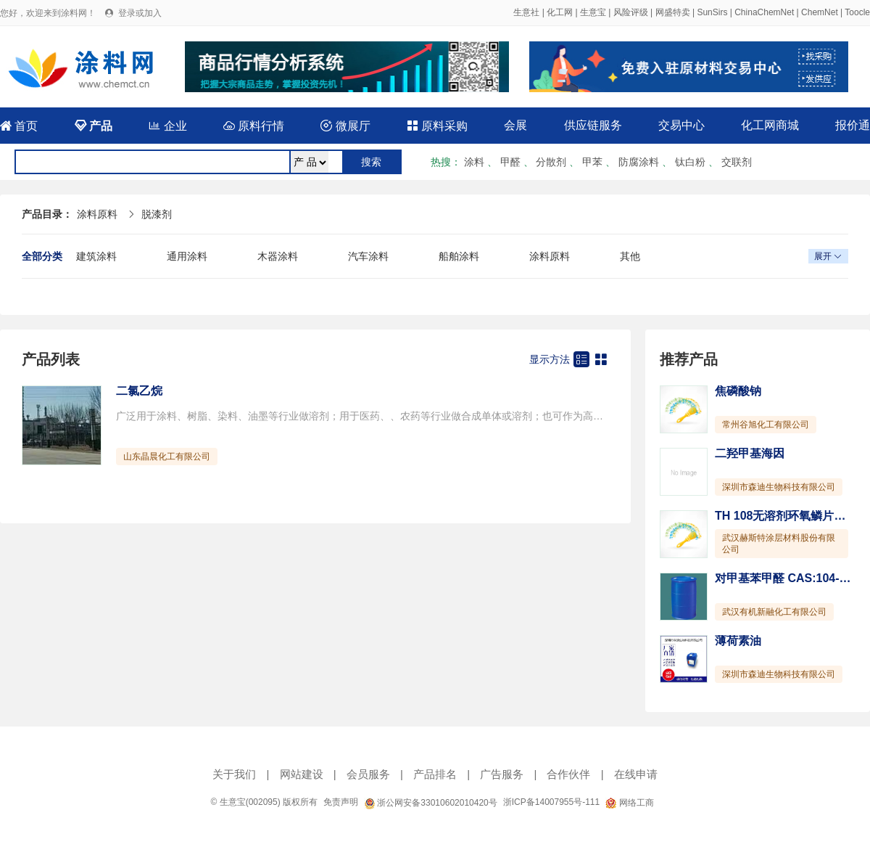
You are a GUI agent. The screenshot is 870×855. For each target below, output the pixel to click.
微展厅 (345, 126)
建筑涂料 (96, 256)
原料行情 (253, 126)
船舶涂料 (459, 256)
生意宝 (593, 12)
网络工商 (629, 803)
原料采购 (437, 126)
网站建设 (301, 774)
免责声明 (340, 802)
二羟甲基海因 (749, 453)
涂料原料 (97, 214)
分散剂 (551, 162)
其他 (630, 256)
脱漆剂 (156, 214)
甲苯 (592, 162)
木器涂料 (277, 256)
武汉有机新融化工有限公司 (774, 612)
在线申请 (636, 774)
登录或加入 (140, 13)
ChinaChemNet (764, 12)
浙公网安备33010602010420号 (430, 803)
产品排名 (435, 774)
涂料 (474, 162)
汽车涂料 (368, 256)
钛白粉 (690, 162)
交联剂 (736, 162)
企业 (167, 126)
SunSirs (712, 12)
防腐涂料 (638, 162)
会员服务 (368, 774)
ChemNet (819, 12)
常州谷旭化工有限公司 (765, 425)
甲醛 (510, 162)
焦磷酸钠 (738, 391)
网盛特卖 (672, 12)
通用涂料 (187, 256)
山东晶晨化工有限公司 (166, 456)
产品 (93, 126)
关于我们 (234, 774)
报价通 (852, 125)
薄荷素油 (738, 640)
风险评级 (630, 12)
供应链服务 (593, 125)
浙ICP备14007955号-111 (551, 802)
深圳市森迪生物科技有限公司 (778, 487)
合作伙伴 (568, 774)
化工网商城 (770, 125)
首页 (19, 126)
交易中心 (681, 125)
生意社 (526, 12)
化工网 (560, 12)
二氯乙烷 (139, 391)
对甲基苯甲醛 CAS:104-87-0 (789, 578)
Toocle (857, 12)
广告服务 (501, 774)
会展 (515, 125)
